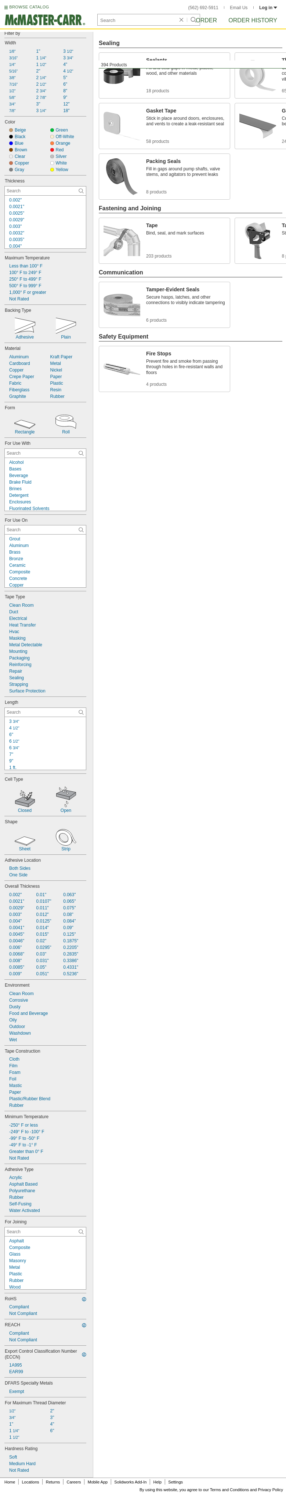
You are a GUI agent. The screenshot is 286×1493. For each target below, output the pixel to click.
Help (157, 1482)
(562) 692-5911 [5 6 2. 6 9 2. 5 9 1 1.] (203, 7)
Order (206, 20)
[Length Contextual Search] (45, 712)
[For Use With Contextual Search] (45, 453)
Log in (268, 7)
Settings (175, 1482)
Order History (252, 20)
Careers (73, 1482)
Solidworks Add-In (130, 1482)
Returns (53, 1482)
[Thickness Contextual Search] (45, 191)
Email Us (238, 7)
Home (9, 1482)
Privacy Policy (270, 1490)
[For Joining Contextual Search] (45, 1232)
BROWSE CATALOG (29, 7)
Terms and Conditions (229, 1490)
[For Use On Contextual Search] (45, 530)
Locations (30, 1482)
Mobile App (98, 1482)
